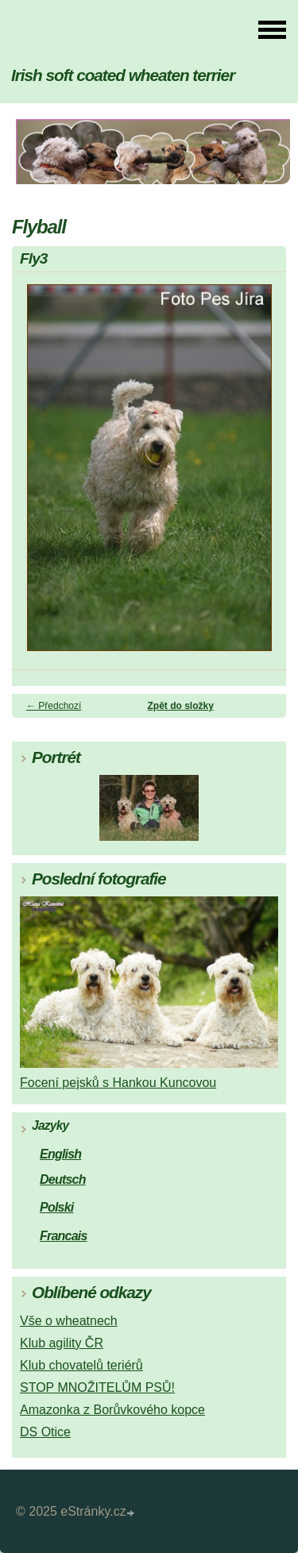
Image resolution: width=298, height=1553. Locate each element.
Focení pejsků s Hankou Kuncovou (118, 1082)
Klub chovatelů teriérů (81, 1365)
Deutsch (63, 1179)
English (60, 1154)
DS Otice (45, 1432)
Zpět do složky (181, 705)
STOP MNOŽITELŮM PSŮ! (97, 1387)
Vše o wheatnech (69, 1321)
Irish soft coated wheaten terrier (122, 75)
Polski (56, 1207)
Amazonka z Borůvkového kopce (112, 1409)
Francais (63, 1236)
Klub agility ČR (61, 1343)
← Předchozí (53, 705)
